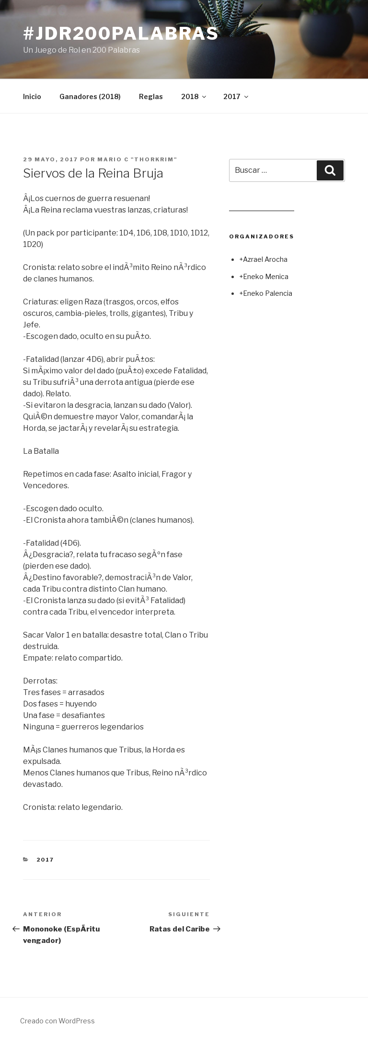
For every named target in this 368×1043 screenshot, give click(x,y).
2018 (194, 96)
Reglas (151, 96)
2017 (236, 96)
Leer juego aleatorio (261, 207)
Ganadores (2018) (90, 96)
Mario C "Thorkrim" (137, 159)
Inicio (32, 96)
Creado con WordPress (57, 1021)
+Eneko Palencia (265, 293)
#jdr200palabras (121, 33)
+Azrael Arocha (263, 259)
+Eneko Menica (263, 276)
